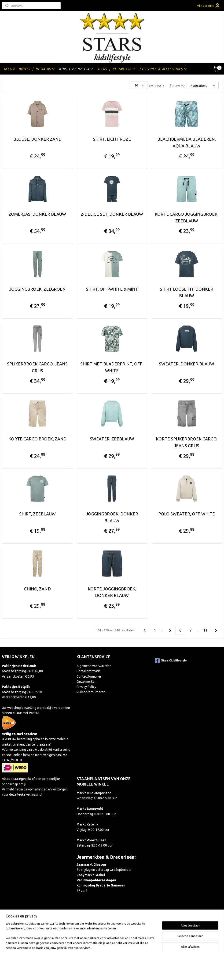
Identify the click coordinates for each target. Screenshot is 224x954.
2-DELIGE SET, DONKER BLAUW (112, 214)
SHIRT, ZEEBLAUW (37, 513)
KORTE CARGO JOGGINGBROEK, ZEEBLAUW (186, 217)
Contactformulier (89, 676)
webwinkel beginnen (123, 945)
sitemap (98, 945)
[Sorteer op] (202, 85)
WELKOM (9, 69)
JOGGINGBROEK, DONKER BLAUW (112, 517)
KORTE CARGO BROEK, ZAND (37, 438)
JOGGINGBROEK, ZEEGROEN (37, 289)
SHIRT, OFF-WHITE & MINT (112, 289)
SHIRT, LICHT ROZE (112, 139)
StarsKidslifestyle (171, 660)
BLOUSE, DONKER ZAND (37, 139)
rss (106, 945)
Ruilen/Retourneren (91, 692)
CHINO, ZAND (37, 588)
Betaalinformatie (89, 671)
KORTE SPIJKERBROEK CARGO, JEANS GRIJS (186, 442)
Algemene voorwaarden (94, 666)
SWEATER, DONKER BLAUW (186, 364)
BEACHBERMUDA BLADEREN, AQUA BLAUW (186, 142)
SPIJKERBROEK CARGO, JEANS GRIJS (37, 367)
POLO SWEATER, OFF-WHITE (186, 513)
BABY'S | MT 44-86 (37, 69)
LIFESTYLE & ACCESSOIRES (163, 69)
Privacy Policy (86, 687)
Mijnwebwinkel (163, 945)
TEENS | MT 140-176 (116, 69)
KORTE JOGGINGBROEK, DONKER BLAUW (112, 592)
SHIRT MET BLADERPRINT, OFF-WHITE (111, 367)
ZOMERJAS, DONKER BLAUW (37, 214)
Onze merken (86, 681)
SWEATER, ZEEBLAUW (112, 438)
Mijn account (208, 5)
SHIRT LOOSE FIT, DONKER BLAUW (186, 292)
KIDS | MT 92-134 (76, 69)
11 (205, 630)
